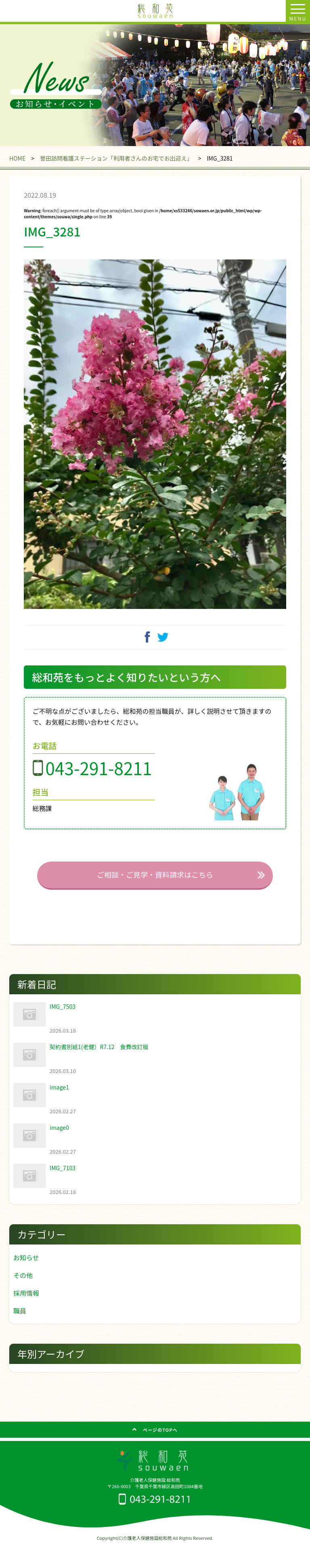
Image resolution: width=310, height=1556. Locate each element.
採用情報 (26, 1303)
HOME (17, 158)
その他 (23, 1285)
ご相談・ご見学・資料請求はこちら (155, 885)
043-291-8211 (99, 778)
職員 (19, 1321)
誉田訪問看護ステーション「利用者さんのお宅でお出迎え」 (116, 158)
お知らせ (26, 1267)
